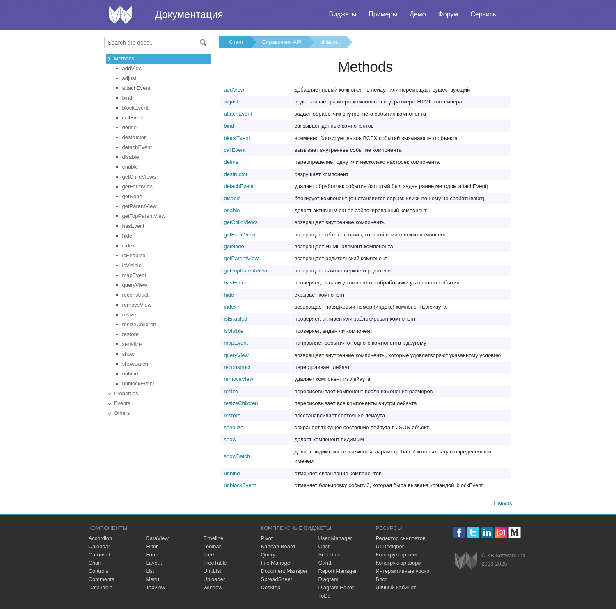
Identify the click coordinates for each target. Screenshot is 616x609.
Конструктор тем (396, 555)
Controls (98, 571)
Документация (189, 14)
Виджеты (342, 14)
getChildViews (139, 177)
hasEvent (133, 226)
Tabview (155, 587)
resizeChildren (139, 324)
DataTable (101, 587)
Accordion (100, 538)
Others (122, 413)
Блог (381, 579)
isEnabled (134, 255)
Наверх (503, 503)
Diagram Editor (336, 587)
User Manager (335, 538)
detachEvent (137, 147)
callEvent (133, 117)
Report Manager (337, 571)
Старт (236, 42)
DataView (157, 538)
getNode (132, 196)
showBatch (135, 364)
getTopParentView (143, 216)
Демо (418, 14)
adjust (129, 78)
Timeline (214, 538)
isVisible (132, 265)
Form (152, 555)
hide (127, 236)
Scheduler (330, 555)
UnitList (212, 571)
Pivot (267, 538)
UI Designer (390, 546)
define (129, 127)
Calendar (99, 546)
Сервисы (483, 14)
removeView (136, 305)
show (128, 354)
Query (268, 555)
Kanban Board (278, 546)
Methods (124, 58)
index (128, 246)
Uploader (214, 579)
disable (130, 157)
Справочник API (282, 42)
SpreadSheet (276, 579)
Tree (209, 555)
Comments (101, 579)
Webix (466, 561)
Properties (126, 393)
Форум (448, 14)
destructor (134, 137)
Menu (153, 579)
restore (130, 334)
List (150, 571)
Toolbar (212, 546)
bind (127, 98)
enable (130, 167)
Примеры (383, 14)
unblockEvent (138, 383)
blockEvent (135, 108)
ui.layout (330, 42)
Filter (152, 546)
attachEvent (136, 88)
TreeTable (215, 563)
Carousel (99, 555)
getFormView (137, 186)
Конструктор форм (399, 563)
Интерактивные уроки (403, 571)
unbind (130, 374)
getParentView (139, 206)
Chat (324, 546)
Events (122, 403)
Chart (95, 563)
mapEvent (134, 275)
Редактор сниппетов (401, 538)
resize (129, 314)
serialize (132, 344)
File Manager (276, 563)
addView (132, 68)
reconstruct (135, 295)
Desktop (271, 587)
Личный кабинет (396, 587)
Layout (154, 563)
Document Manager (284, 571)
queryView (134, 285)
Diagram (328, 579)
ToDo (324, 596)
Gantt (325, 563)
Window (213, 587)
